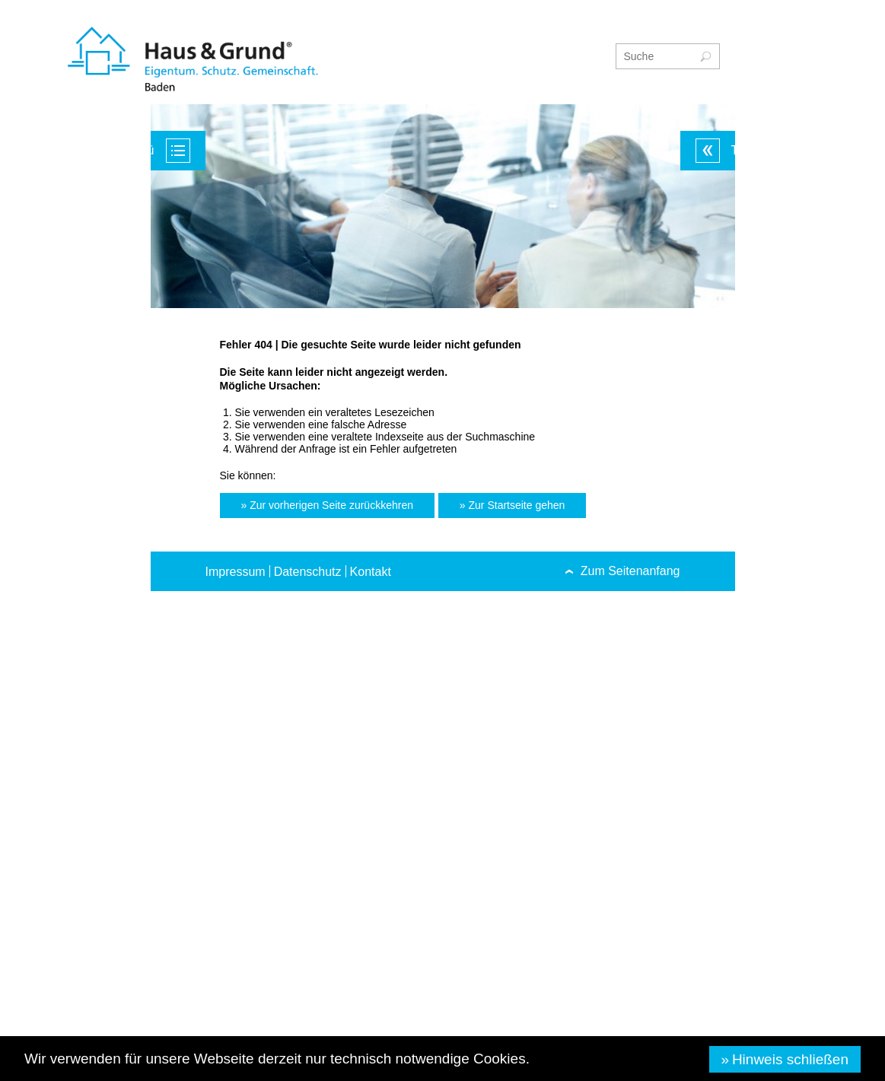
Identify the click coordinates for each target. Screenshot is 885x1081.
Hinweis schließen (790, 1059)
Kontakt (370, 571)
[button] (327, 505)
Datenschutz (308, 571)
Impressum (235, 571)
